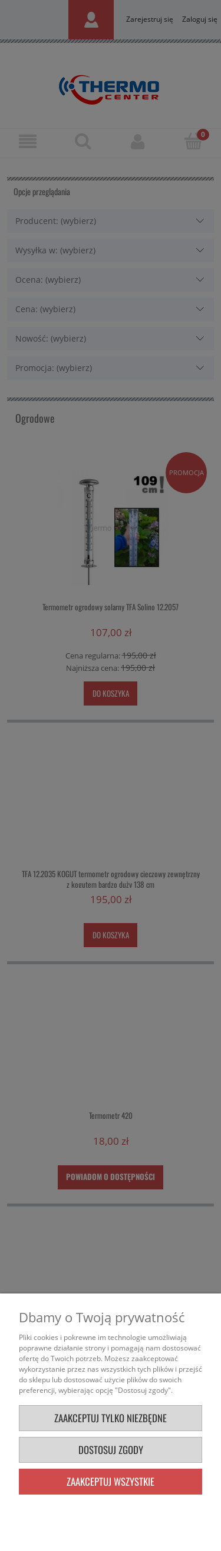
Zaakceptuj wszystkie (110, 1481)
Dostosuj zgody (110, 1449)
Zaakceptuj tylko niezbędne (110, 1417)
